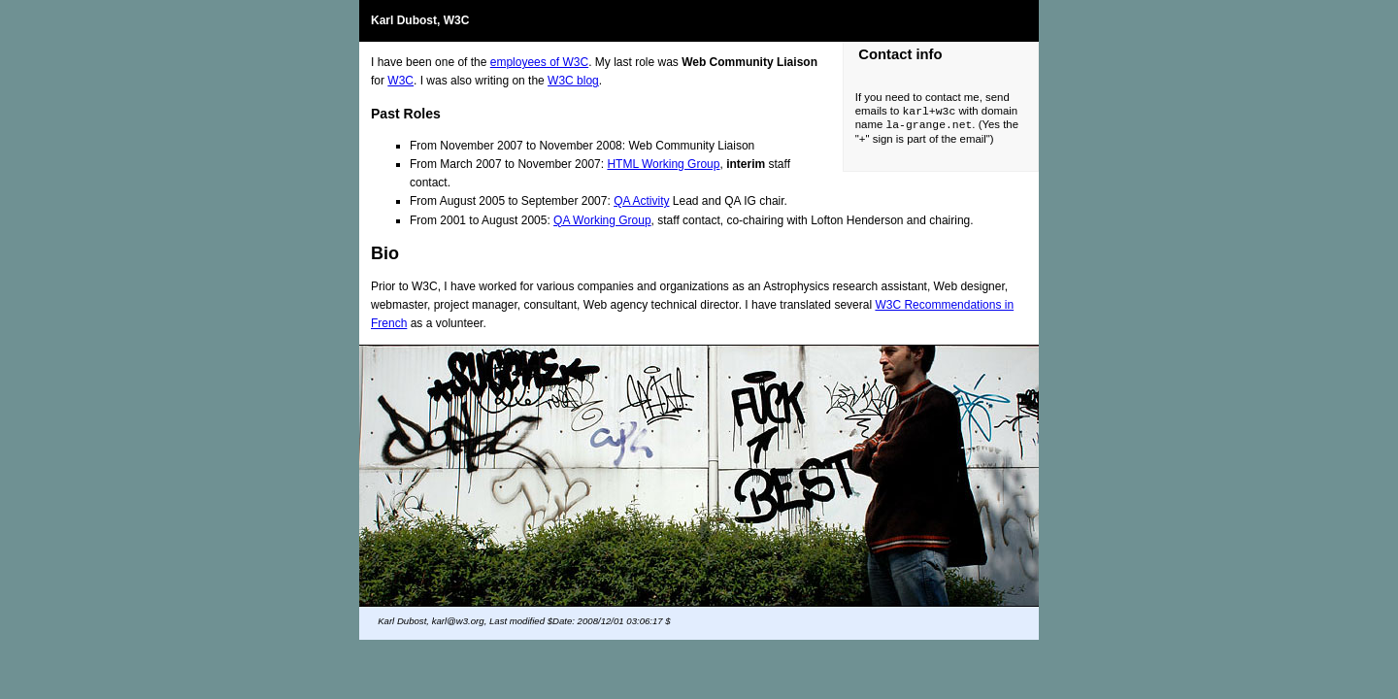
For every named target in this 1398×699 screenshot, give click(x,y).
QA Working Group (602, 220)
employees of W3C (539, 62)
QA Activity (641, 201)
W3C (400, 80)
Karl (382, 20)
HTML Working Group (663, 164)
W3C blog (573, 80)
